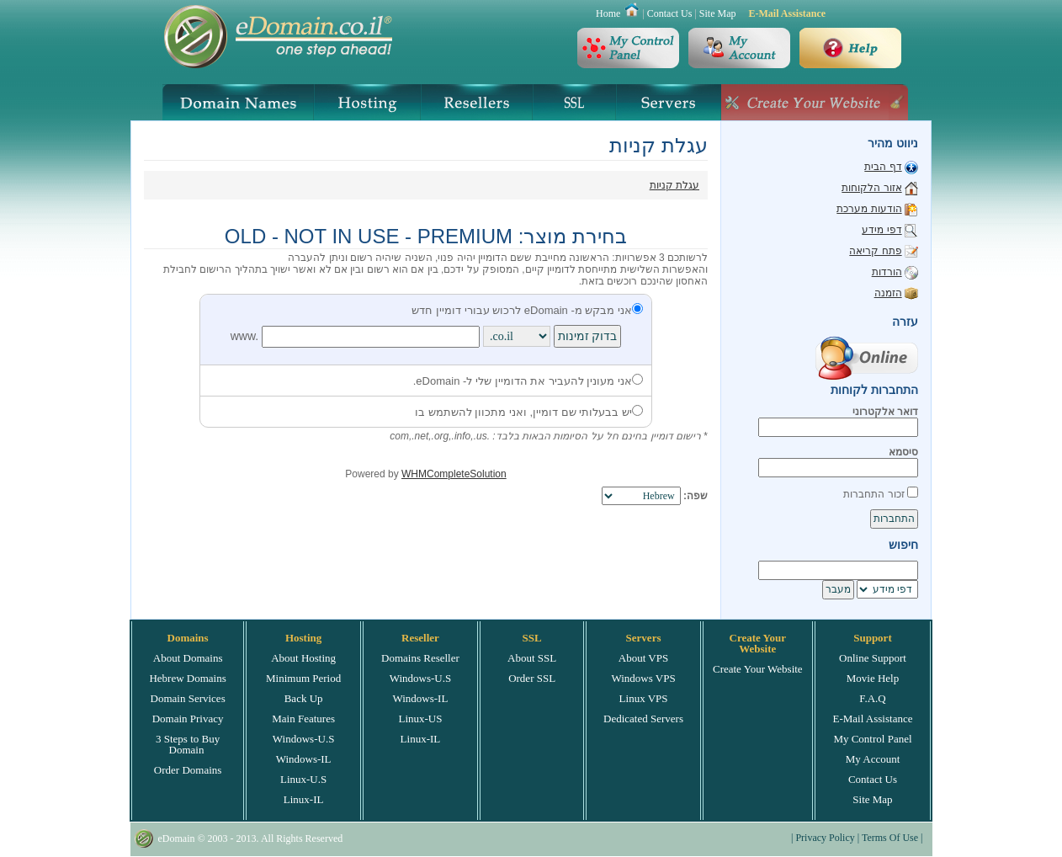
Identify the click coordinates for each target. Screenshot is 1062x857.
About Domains (188, 658)
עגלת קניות (674, 185)
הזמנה (888, 293)
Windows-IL (304, 759)
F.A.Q (872, 698)
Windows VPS (643, 678)
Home (608, 13)
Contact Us (670, 13)
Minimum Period (303, 678)
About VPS (643, 658)
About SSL (531, 658)
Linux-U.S (303, 779)
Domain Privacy (188, 718)
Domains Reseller (420, 658)
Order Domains (188, 770)
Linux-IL (304, 799)
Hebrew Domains (187, 678)
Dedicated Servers (643, 718)
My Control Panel (872, 738)
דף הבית (882, 167)
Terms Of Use (890, 838)
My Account (873, 759)
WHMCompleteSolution (454, 474)
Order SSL (531, 678)
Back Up (303, 698)
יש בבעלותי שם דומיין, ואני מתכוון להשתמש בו (529, 412)
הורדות (887, 272)
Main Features (303, 718)
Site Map (717, 13)
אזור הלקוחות (871, 188)
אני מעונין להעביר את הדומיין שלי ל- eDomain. (528, 381)
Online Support (872, 658)
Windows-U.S (304, 738)
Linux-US (420, 718)
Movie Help (873, 678)
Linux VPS (643, 698)
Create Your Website (758, 669)
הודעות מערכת (868, 209)
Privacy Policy (824, 838)
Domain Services (188, 698)
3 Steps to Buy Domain (188, 744)
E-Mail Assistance (787, 13)
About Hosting (303, 658)
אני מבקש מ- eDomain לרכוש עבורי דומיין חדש (527, 310)
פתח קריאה (875, 251)
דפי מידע (881, 230)
